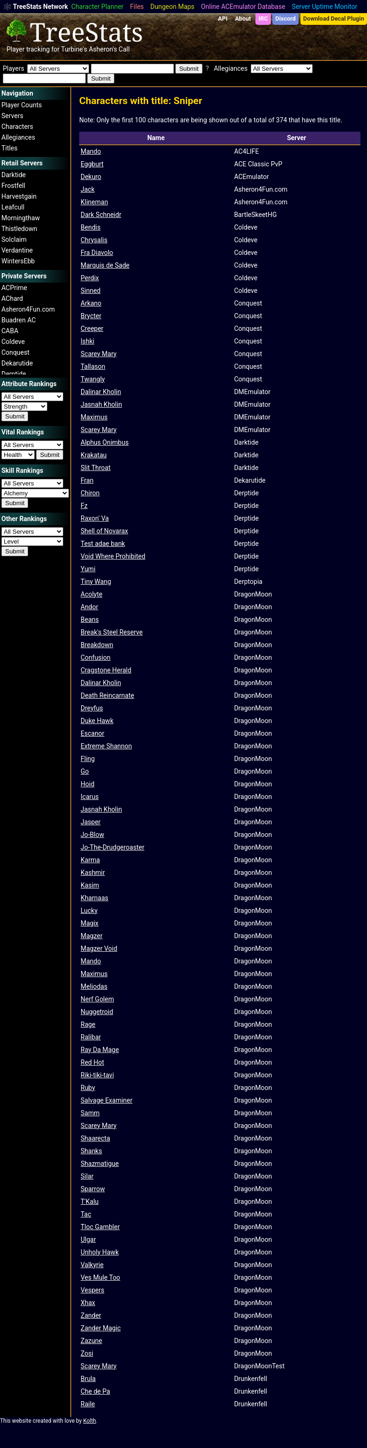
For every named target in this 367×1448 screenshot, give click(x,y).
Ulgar (88, 1239)
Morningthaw (20, 218)
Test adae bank (103, 543)
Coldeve (13, 341)
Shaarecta (95, 1138)
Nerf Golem (97, 999)
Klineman (94, 202)
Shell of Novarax (104, 531)
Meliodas (94, 986)
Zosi (87, 1353)
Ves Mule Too (100, 1277)
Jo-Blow (92, 834)
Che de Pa (95, 1391)
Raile (88, 1404)
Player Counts (21, 105)
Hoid (87, 784)
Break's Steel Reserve (111, 632)
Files (137, 6)
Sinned (91, 290)
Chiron (90, 493)
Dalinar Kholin (101, 392)
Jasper (91, 822)
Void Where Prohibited (113, 556)
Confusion (96, 657)
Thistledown (19, 228)
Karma (90, 860)
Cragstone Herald (106, 670)
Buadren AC (18, 320)
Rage (88, 1024)
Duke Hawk (97, 720)
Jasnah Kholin (101, 404)
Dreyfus (92, 708)
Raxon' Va (95, 518)
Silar (87, 1176)
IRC (263, 18)
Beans (90, 619)
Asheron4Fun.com (28, 309)
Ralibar (91, 1037)
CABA (9, 331)
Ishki (87, 341)
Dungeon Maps (172, 6)
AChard (12, 298)
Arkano (91, 303)
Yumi (88, 569)
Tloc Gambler (100, 1227)
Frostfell (13, 185)
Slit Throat (96, 467)
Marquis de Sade (105, 265)
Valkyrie (92, 1265)
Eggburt (92, 164)
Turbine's (74, 49)
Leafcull (12, 207)
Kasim (90, 885)
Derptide (13, 374)
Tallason (93, 366)
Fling (88, 758)
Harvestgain (19, 196)
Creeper (92, 328)
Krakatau (94, 455)
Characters (17, 126)
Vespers (93, 1290)
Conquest (15, 352)
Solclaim (14, 239)
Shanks (91, 1151)
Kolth (89, 1421)
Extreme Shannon (106, 746)
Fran (87, 480)
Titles (9, 148)
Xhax (88, 1302)
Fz (84, 505)
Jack (88, 189)
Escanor (93, 733)
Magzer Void (99, 948)
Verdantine (17, 250)
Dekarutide (17, 363)
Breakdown (97, 645)
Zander (91, 1315)
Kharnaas (94, 898)
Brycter (91, 316)
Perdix (90, 278)
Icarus (89, 796)
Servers (12, 115)
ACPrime (14, 287)
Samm (90, 1113)
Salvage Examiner (106, 1100)
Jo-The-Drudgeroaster (112, 847)
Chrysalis (94, 240)
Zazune (91, 1340)
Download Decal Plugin (333, 18)
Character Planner (97, 6)
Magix (89, 923)
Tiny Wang (96, 581)
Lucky (89, 910)
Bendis (90, 227)
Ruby (88, 1087)
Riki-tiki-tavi (97, 1075)
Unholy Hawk (100, 1252)
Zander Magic (101, 1328)
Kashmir (93, 872)
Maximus (94, 417)
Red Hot (92, 1062)
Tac (86, 1214)
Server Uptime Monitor (325, 6)
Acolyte (91, 594)
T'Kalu (89, 1201)
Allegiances (18, 137)
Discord (286, 18)
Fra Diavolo (97, 252)
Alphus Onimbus (104, 442)
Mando (91, 151)
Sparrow (93, 1189)
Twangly (93, 379)
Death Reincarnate (107, 695)
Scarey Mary (99, 354)
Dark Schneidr (101, 214)
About (243, 18)
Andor (89, 607)
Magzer (92, 936)
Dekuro (91, 176)
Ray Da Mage (100, 1049)
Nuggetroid (97, 1011)
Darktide (13, 175)
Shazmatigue (100, 1163)
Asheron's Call (109, 49)
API (222, 18)
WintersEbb (18, 261)
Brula (88, 1378)
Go (85, 771)
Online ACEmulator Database (243, 6)
